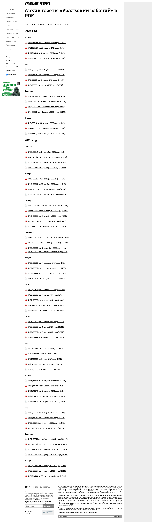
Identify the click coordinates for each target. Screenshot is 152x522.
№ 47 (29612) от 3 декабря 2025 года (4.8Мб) (45, 169)
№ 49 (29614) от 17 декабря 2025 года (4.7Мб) (46, 159)
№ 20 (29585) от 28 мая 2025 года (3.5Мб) (44, 350)
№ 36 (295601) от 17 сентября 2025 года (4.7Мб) (48, 245)
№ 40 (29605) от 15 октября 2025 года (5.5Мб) (46, 218)
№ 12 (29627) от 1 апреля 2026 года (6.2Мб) (45, 60)
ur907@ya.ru (93, 509)
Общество (10, 9)
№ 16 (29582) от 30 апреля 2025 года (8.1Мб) (45, 382)
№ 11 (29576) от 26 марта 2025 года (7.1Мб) (45, 414)
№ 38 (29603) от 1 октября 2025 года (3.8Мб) (45, 228)
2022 (44, 26)
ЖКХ (8, 25)
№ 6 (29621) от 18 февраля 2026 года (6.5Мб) (45, 103)
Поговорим (10, 45)
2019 (61, 26)
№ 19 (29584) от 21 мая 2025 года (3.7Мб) (41, 356)
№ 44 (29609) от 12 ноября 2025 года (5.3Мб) (46, 191)
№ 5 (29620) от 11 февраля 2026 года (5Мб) (45, 109)
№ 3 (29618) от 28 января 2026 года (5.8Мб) (45, 125)
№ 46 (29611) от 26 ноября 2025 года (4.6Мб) (45, 181)
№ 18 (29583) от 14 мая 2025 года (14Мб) (43, 361)
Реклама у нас (10, 63)
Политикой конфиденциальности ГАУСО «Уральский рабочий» (38, 501)
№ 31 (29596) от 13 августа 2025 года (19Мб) (45, 275)
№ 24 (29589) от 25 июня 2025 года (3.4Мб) (45, 323)
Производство (12, 33)
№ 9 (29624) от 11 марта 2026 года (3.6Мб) (44, 82)
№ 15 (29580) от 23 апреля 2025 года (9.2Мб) (45, 388)
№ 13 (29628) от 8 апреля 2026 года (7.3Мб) (45, 55)
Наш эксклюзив (12, 29)
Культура (10, 17)
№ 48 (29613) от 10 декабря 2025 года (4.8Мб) (46, 164)
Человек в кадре (12, 37)
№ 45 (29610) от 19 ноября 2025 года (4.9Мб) (45, 186)
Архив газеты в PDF (12, 67)
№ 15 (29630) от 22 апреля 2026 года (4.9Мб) (45, 44)
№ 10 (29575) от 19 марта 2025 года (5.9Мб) (45, 420)
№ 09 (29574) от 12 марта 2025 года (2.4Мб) (45, 425)
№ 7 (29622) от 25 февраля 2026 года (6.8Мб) (46, 98)
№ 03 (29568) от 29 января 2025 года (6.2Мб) (45, 467)
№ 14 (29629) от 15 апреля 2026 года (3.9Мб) (45, 50)
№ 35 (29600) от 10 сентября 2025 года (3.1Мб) (48, 250)
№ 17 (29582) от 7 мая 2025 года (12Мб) (43, 366)
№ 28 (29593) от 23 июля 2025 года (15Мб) (44, 297)
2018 (67, 26)
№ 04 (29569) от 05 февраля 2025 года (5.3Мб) (46, 456)
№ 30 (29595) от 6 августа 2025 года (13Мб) (45, 280)
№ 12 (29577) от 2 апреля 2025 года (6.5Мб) (45, 403)
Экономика (10, 13)
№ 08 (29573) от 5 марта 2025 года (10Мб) (44, 430)
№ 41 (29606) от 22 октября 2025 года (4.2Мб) (46, 213)
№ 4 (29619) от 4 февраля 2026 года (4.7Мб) (45, 114)
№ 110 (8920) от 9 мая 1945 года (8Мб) (42, 371)
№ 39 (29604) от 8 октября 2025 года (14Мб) (45, 223)
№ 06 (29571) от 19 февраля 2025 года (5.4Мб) (46, 446)
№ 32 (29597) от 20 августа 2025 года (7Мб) (45, 270)
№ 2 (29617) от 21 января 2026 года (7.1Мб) (45, 130)
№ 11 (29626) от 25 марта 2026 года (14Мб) (44, 71)
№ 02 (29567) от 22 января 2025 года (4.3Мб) (46, 473)
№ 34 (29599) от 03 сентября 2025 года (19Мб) (48, 253)
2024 (32, 26)
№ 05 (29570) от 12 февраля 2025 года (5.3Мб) (46, 451)
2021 (50, 26)
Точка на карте (12, 41)
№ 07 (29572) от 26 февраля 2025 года (44, 441)
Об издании (9, 57)
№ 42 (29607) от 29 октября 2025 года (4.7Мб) (46, 207)
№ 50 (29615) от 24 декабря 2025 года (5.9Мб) (46, 154)
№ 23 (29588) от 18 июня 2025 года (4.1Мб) (45, 329)
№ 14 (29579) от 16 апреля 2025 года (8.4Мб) (45, 393)
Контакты (9, 60)
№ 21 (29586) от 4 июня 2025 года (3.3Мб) (44, 339)
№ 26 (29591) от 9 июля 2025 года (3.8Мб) (44, 307)
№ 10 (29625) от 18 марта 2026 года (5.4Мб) (45, 76)
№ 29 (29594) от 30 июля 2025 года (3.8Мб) (45, 291)
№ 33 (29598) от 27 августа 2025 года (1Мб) (45, 265)
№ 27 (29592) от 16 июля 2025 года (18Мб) (44, 302)
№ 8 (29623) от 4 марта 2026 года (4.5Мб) (44, 87)
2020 (55, 26)
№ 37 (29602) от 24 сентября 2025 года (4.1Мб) (47, 239)
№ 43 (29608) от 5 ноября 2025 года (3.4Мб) (45, 196)
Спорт (8, 49)
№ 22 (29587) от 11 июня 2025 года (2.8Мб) (45, 334)
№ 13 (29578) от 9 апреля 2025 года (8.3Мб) (45, 398)
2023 (38, 26)
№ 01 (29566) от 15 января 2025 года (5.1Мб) (45, 478)
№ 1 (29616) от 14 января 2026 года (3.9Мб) (45, 135)
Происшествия (12, 21)
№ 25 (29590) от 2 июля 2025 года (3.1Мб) (44, 312)
